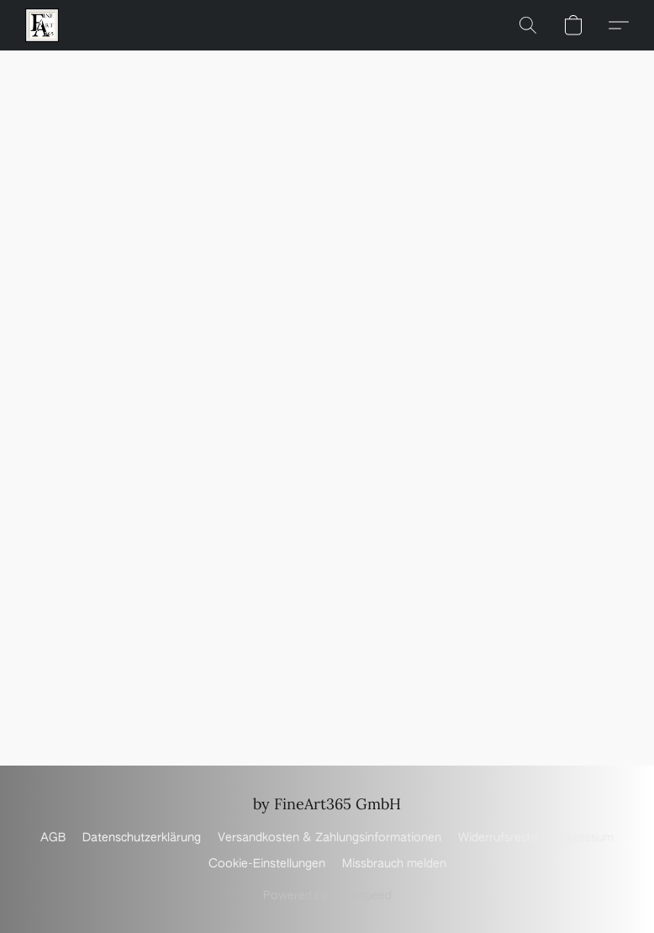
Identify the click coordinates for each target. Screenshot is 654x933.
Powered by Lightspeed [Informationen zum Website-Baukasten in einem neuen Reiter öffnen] (327, 896)
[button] (42, 25)
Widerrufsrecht (498, 838)
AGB (53, 838)
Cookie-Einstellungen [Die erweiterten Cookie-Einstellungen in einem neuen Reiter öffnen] (266, 864)
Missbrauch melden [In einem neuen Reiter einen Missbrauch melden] (394, 864)
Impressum (584, 838)
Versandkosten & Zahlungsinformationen (329, 838)
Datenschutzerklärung (141, 838)
